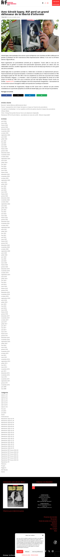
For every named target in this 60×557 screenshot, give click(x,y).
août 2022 (4, 206)
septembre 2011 (5, 381)
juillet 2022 (4, 208)
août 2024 (4, 160)
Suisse (18, 17)
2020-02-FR (4, 397)
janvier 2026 (4, 127)
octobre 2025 (4, 133)
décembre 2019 (5, 269)
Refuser (27, 551)
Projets (3, 466)
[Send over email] (41, 95)
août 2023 (4, 182)
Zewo (55, 531)
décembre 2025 (5, 129)
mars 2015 (4, 357)
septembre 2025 (5, 135)
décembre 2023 (5, 174)
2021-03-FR (4, 403)
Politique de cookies (26, 555)
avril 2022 (3, 214)
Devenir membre (56, 4)
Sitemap (5, 555)
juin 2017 (3, 326)
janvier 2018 (4, 314)
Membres (54, 523)
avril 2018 (3, 308)
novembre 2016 (5, 339)
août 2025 (4, 137)
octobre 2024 (4, 156)
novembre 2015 (5, 351)
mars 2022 (4, 215)
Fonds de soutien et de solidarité (48, 521)
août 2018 (4, 300)
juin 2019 (3, 280)
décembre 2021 (5, 221)
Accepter (20, 551)
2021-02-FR (4, 401)
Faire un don (56, 1)
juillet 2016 (4, 343)
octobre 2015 (4, 353)
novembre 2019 (5, 271)
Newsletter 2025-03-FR (7, 432)
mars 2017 (4, 332)
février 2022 (4, 217)
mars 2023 (4, 192)
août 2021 (4, 229)
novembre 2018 (5, 294)
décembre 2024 (5, 153)
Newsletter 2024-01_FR (7, 420)
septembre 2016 (5, 341)
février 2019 (4, 288)
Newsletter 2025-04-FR (7, 434)
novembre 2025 (5, 131)
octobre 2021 (4, 225)
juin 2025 (3, 141)
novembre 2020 (5, 247)
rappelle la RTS (10, 81)
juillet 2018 (4, 302)
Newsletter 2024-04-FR (7, 426)
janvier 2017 (4, 335)
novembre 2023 (5, 176)
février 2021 (4, 241)
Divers (3, 414)
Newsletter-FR (5, 462)
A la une (10, 17)
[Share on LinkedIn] (30, 95)
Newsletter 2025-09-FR (7, 444)
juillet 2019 (4, 278)
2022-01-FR (4, 407)
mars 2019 (4, 286)
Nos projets (54, 519)
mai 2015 (3, 355)
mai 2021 (3, 235)
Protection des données (50, 517)
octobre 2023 (4, 178)
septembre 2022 (5, 204)
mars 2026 (4, 123)
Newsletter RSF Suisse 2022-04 (9, 452)
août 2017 (4, 322)
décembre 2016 (5, 337)
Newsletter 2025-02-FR (7, 430)
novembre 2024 (5, 154)
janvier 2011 (4, 383)
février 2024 (4, 172)
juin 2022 (3, 210)
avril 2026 (3, 121)
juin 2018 (3, 304)
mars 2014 (4, 367)
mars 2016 (4, 347)
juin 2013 (3, 371)
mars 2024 (4, 170)
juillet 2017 (4, 324)
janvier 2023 (4, 196)
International (4, 416)
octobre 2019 (4, 272)
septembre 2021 (5, 227)
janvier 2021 (4, 243)
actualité (14, 17)
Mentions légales (34, 555)
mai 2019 (3, 282)
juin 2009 (3, 387)
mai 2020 (3, 259)
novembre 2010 (5, 385)
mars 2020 (4, 263)
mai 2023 (3, 188)
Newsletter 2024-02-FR (7, 422)
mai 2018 (3, 306)
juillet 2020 (4, 255)
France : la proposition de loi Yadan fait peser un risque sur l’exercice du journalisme (24, 107)
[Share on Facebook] (6, 95)
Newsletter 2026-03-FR (7, 448)
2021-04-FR (4, 405)
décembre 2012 (5, 373)
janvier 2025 (4, 151)
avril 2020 (3, 261)
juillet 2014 (4, 363)
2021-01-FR (4, 399)
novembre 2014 (5, 359)
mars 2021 (4, 239)
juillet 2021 (4, 231)
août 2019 (4, 276)
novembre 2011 (5, 379)
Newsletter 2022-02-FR (7, 418)
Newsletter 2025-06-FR (7, 438)
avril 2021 (3, 237)
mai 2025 (3, 143)
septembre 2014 (5, 361)
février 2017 (4, 333)
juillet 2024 (4, 162)
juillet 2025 (4, 139)
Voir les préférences (37, 551)
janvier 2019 (4, 290)
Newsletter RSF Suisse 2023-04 (9, 460)
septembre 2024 (5, 158)
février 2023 (4, 194)
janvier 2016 (4, 349)
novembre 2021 (5, 223)
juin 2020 (3, 257)
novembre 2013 (5, 369)
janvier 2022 (4, 219)
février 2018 (4, 312)
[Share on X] (18, 95)
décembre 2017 (5, 316)
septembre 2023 (5, 180)
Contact (55, 527)
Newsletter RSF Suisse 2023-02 (9, 456)
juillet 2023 (4, 184)
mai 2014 (3, 365)
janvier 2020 (4, 267)
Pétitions (3, 464)
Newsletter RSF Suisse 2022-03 (9, 450)
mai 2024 (3, 166)
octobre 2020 (4, 249)
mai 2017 (3, 328)
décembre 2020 (5, 245)
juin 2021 (3, 233)
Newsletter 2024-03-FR (7, 424)
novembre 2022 (5, 200)
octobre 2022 (4, 202)
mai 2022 (3, 211)
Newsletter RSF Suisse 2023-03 (9, 458)
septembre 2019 (5, 274)
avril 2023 (3, 190)
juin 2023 (3, 186)
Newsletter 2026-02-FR (7, 446)
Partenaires (54, 525)
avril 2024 (3, 168)
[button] (43, 535)
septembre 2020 (5, 251)
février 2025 (4, 149)
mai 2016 (3, 345)
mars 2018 (4, 310)
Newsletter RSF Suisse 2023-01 (9, 454)
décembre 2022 (5, 198)
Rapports (3, 468)
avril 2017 (3, 330)
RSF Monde (4, 470)
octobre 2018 (4, 296)
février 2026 (4, 125)
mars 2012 (4, 377)
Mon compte (53, 529)
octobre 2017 (4, 320)
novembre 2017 (5, 318)
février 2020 (4, 265)
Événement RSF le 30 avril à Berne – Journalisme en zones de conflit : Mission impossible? (25, 115)
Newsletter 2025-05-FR (7, 436)
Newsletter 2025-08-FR (7, 442)
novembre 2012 (5, 375)
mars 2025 (4, 147)
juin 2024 (3, 164)
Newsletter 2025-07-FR (7, 440)
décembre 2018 (5, 292)
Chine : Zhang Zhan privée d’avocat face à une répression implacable (20, 113)
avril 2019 (3, 284)
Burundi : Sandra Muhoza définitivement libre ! (14, 105)
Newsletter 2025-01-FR (7, 428)
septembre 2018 (5, 298)
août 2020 (4, 253)
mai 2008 (3, 389)
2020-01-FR (4, 395)
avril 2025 (3, 145)
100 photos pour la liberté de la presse (13, 511)
